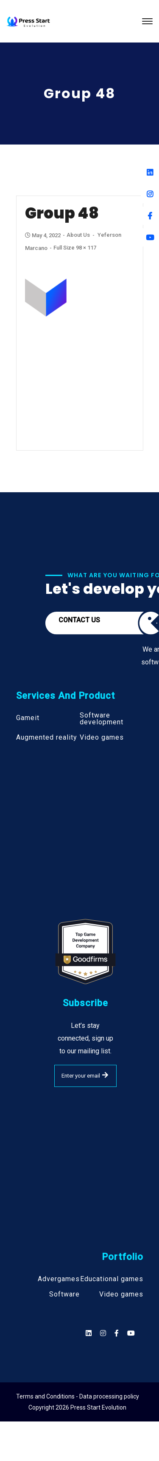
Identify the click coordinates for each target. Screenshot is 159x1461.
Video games (102, 737)
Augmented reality (46, 737)
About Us (78, 235)
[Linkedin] (150, 172)
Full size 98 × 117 (74, 247)
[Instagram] (150, 194)
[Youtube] (150, 237)
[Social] (131, 1333)
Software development (101, 719)
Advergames (59, 1279)
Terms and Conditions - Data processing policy (77, 1396)
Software (64, 1294)
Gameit (27, 718)
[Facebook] (150, 216)
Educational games (111, 1279)
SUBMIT (105, 1075)
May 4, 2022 (43, 235)
